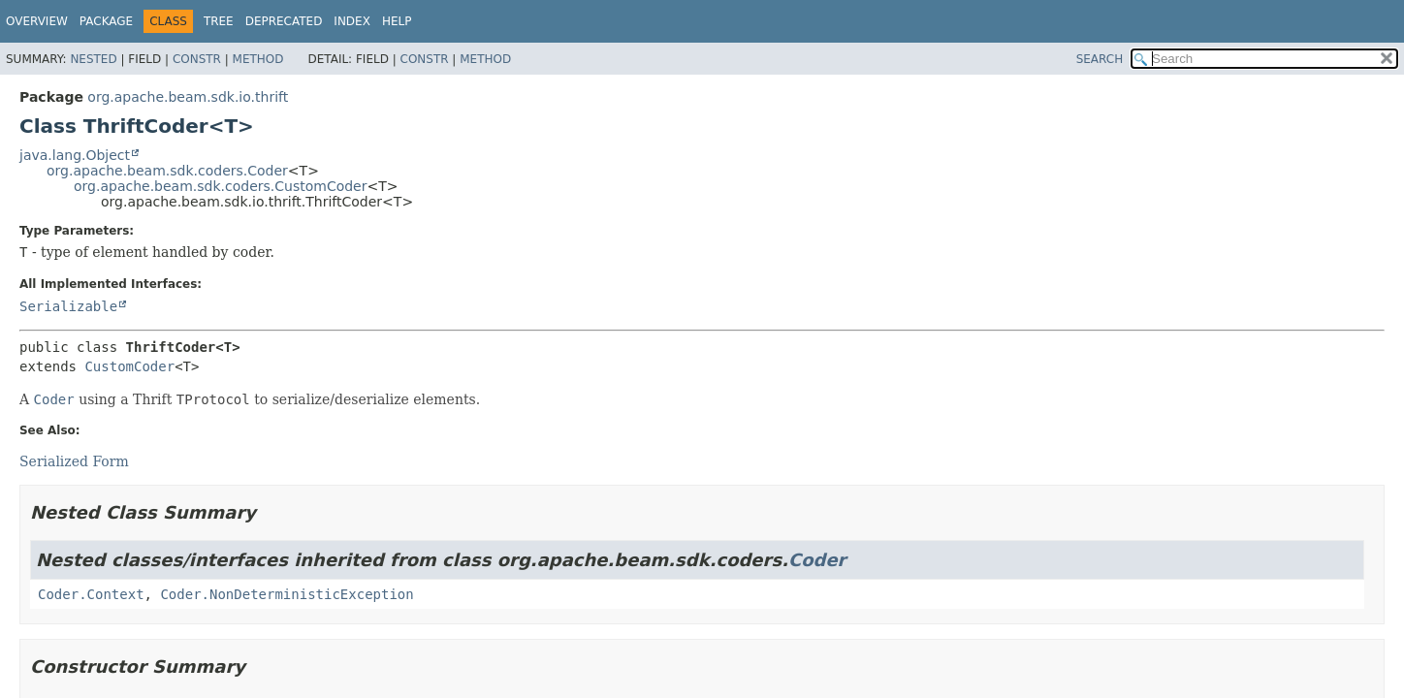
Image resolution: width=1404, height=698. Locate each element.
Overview (37, 21)
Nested (93, 59)
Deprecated (284, 21)
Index (352, 21)
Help (397, 21)
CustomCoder (129, 366)
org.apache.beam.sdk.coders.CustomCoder (220, 186)
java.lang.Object (74, 155)
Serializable (68, 306)
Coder (817, 560)
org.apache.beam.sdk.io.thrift (187, 97)
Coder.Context (91, 594)
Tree (219, 21)
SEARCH (1100, 59)
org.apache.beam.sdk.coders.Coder (167, 170)
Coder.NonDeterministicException (286, 594)
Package (106, 21)
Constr (197, 59)
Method (258, 59)
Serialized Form (74, 461)
